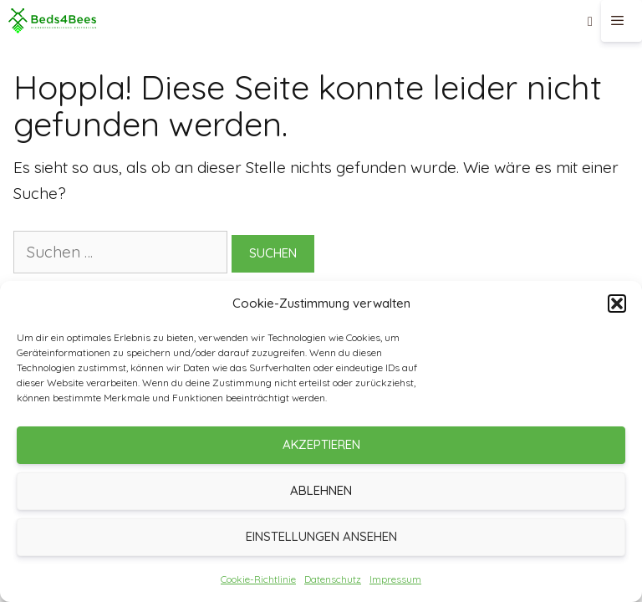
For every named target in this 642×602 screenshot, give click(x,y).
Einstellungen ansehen (321, 536)
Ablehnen (321, 490)
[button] (617, 303)
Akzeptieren (321, 444)
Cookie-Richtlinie (258, 579)
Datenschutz (332, 579)
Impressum (395, 579)
